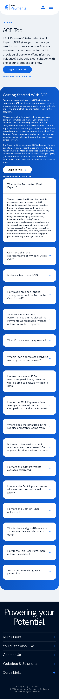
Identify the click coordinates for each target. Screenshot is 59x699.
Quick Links (12, 637)
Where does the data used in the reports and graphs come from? (26, 426)
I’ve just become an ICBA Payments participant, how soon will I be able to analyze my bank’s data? (27, 381)
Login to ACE (20, 70)
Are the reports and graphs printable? (23, 572)
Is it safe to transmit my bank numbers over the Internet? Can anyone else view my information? (27, 447)
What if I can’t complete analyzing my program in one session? (27, 358)
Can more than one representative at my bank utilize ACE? (27, 256)
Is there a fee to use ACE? (22, 275)
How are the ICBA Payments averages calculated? (24, 468)
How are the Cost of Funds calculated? (23, 510)
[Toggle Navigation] (51, 7)
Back (9, 22)
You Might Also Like (18, 646)
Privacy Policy (22, 686)
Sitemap (35, 686)
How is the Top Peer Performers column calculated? (26, 552)
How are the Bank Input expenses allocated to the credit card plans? (27, 489)
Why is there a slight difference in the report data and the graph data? (27, 531)
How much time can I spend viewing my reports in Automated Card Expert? (27, 295)
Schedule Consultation (15, 76)
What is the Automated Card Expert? (24, 185)
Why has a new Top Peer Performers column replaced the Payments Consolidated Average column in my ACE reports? (26, 319)
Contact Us (12, 654)
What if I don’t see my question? (26, 340)
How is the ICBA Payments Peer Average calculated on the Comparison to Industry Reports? (27, 405)
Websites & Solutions (20, 663)
